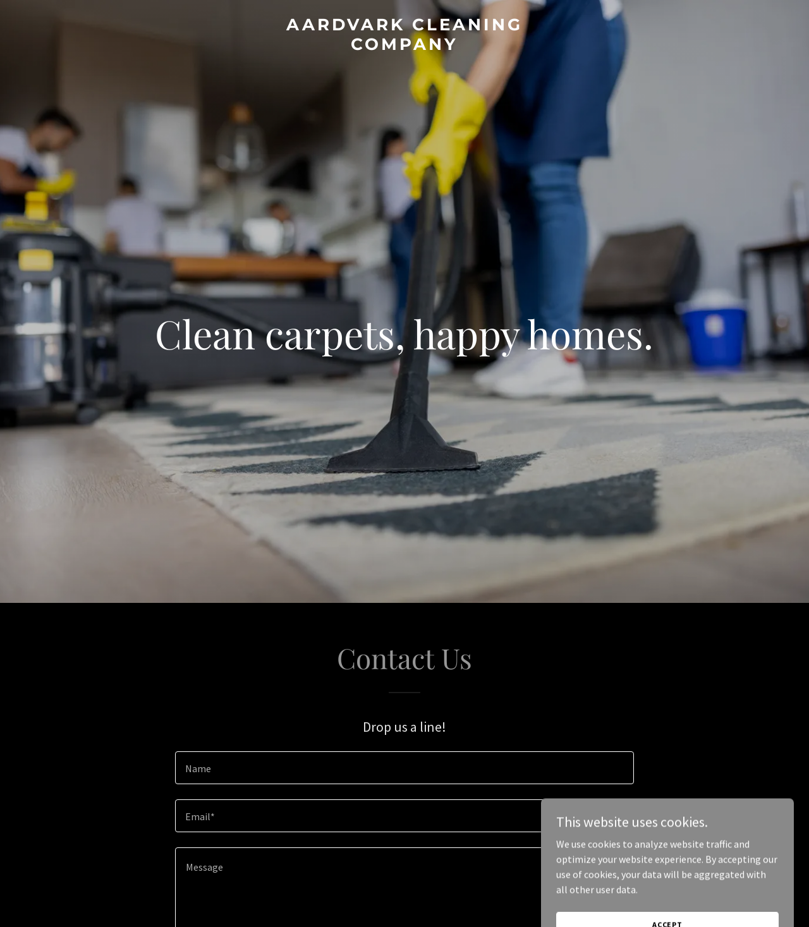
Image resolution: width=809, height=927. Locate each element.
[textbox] (404, 767)
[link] (404, 46)
